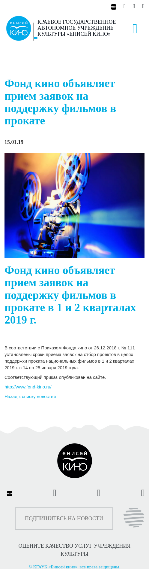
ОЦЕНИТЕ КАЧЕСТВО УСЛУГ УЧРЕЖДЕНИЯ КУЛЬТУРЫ (75, 550)
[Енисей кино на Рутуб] (142, 6)
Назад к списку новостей (30, 396)
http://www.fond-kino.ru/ (28, 386)
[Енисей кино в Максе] (113, 6)
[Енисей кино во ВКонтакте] (125, 6)
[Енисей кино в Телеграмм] (134, 6)
